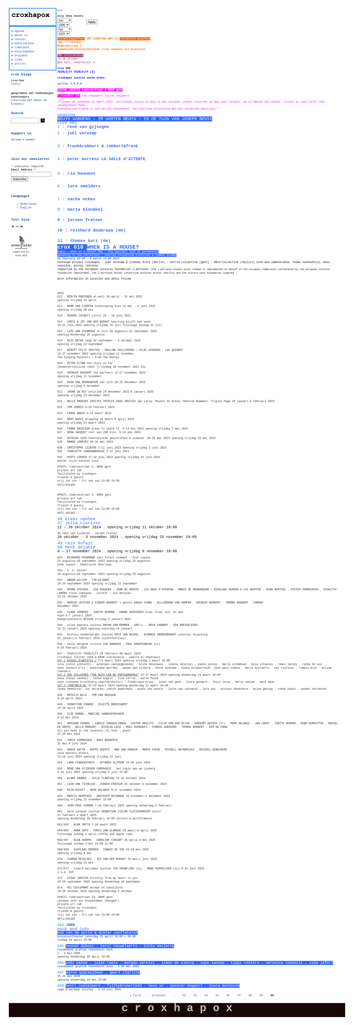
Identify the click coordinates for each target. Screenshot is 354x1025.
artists (20, 63)
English (26, 207)
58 (250, 995)
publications (24, 43)
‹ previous (157, 995)
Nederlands (28, 204)
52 (184, 995)
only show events (70, 16)
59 (261, 995)
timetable (22, 47)
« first (135, 995)
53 (195, 995)
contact (20, 39)
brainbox (21, 55)
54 (206, 995)
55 (217, 995)
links (19, 59)
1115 (15, 84)
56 (228, 995)
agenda (19, 31)
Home (60, 10)
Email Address (23, 169)
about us (21, 35)
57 (239, 995)
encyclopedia (24, 51)
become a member (23, 139)
